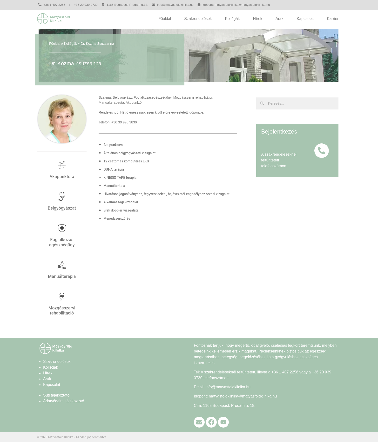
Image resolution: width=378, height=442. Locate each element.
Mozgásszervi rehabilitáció (61, 310)
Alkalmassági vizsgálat (120, 202)
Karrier (332, 19)
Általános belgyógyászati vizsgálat (129, 153)
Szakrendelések (198, 19)
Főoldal (164, 19)
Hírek (257, 19)
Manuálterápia (62, 276)
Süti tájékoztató (56, 395)
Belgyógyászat (62, 208)
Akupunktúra (61, 176)
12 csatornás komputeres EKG (126, 161)
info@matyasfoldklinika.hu (228, 387)
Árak (280, 19)
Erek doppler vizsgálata (121, 210)
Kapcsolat (305, 19)
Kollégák (232, 19)
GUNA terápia (113, 169)
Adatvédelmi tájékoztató (63, 401)
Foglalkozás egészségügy (62, 242)
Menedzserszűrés (116, 218)
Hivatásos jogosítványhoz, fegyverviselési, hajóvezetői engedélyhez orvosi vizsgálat (166, 194)
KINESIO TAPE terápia (119, 177)
